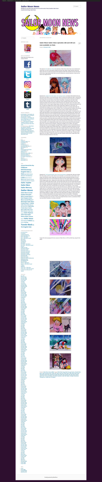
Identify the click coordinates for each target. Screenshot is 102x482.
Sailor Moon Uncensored (25, 254)
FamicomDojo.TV (10, 0)
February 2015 (23, 414)
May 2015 (22, 410)
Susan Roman (24, 220)
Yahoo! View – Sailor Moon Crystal (27, 268)
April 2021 (23, 327)
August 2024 (23, 287)
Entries (23, 469)
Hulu (46, 68)
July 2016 (23, 394)
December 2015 (24, 402)
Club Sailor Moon (24, 232)
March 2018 (23, 370)
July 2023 (23, 298)
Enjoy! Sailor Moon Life (25, 235)
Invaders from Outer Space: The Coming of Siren (55, 95)
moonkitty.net (23, 241)
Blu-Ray (31, 165)
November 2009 (24, 461)
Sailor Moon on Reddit (25, 253)
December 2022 (24, 306)
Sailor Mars (25, 185)
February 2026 (23, 277)
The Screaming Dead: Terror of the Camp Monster (55, 174)
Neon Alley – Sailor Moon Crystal (27, 245)
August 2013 (23, 435)
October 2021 (23, 320)
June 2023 (23, 299)
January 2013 (23, 443)
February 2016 (23, 400)
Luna (22, 177)
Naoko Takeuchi (27, 179)
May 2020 (22, 340)
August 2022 (23, 308)
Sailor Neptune (28, 213)
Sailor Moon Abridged (25, 248)
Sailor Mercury (26, 187)
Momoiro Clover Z (28, 177)
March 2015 (23, 413)
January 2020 (23, 345)
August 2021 (23, 322)
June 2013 (23, 437)
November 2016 (24, 389)
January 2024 (23, 293)
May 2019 (22, 354)
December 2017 (24, 374)
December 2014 (24, 416)
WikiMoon (23, 266)
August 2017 (23, 379)
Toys (22, 157)
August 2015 (23, 407)
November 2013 (24, 431)
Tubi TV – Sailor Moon (25, 262)
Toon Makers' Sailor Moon (26, 156)
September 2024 (24, 286)
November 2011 (24, 455)
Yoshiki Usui (48, 377)
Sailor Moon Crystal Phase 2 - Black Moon (27, 199)
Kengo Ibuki (64, 372)
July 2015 (23, 408)
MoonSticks (23, 242)
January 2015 (23, 415)
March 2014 (23, 427)
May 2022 (22, 312)
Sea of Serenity (24, 261)
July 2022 (23, 309)
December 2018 (24, 360)
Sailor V (22, 218)
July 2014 (23, 422)
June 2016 (23, 395)
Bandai (27, 165)
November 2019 (24, 347)
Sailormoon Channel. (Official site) (27, 258)
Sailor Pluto (24, 214)
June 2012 (23, 451)
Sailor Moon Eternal (26, 204)
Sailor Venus (28, 218)
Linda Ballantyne (28, 175)
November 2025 (24, 279)
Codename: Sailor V (24, 141)
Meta (22, 148)
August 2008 (23, 462)
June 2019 (23, 353)
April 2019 (23, 355)
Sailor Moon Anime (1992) (48, 372)
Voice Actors (23, 160)
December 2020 (24, 332)
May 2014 (22, 424)
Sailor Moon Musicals (25, 155)
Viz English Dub (26, 227)
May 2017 (22, 382)
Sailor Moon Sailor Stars (74, 373)
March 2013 (23, 441)
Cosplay (22, 143)
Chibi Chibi (60, 372)
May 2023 (22, 300)
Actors (22, 140)
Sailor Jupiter (26, 183)
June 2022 (23, 311)
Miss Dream (23, 239)
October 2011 (23, 456)
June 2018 (23, 367)
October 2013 (23, 433)
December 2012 (24, 444)
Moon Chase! (23, 240)
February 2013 (23, 442)
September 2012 (24, 448)
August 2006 (23, 463)
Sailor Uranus (29, 216)
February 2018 (23, 372)
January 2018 (23, 373)
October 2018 (23, 362)
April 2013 (23, 440)
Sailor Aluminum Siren (46, 373)
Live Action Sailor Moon (25, 146)
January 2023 (23, 305)
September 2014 (24, 420)
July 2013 (23, 436)
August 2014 (23, 421)
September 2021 (24, 321)
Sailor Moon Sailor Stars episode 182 (47, 374)
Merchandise (23, 147)
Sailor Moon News (25, 0)
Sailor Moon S (25, 208)
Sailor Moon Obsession (25, 252)
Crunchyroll (23, 233)
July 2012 (23, 450)
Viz (33, 224)
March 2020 (23, 342)
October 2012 (23, 447)
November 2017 (24, 375)
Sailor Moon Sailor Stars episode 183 (62, 374)
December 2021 (24, 318)
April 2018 (23, 369)
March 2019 (23, 356)
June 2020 (23, 339)
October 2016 (23, 390)
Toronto (26, 222)
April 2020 (23, 341)
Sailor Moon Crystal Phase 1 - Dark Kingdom (27, 196)
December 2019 (24, 346)
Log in (22, 468)
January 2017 (23, 387)
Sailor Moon (66, 373)
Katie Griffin (26, 174)
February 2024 (23, 292)
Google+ (27, 99)
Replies (53, 377)
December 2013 (24, 430)
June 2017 (23, 381)
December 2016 (24, 388)
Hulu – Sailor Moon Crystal (26, 238)
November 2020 (24, 333)
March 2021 (23, 328)
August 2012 (23, 449)
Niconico (22, 246)
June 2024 (23, 288)
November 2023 (24, 295)
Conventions (23, 142)
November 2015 (24, 403)
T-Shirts (29, 220)
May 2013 (22, 438)
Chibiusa (24, 167)
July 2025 (23, 281)
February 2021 (23, 329)
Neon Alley (51, 68)
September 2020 (24, 335)
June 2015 (23, 409)
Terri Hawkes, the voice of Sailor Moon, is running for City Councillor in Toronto (27, 115)
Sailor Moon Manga (24, 154)
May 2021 (22, 326)
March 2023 (23, 302)
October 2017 (23, 376)
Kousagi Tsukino (71, 372)
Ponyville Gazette (18, 0)
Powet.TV (4, 0)
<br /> (47, 250)
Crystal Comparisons (25, 234)
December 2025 (24, 278)
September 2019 (24, 349)
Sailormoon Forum (24, 259)
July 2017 (23, 380)
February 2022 (23, 315)
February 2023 (23, 304)
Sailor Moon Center (24, 249)
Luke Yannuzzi (23, 114)
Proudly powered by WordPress (51, 477)
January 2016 (23, 401)
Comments (24, 470)
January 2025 (23, 284)
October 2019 (23, 348)
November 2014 (24, 417)
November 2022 (24, 307)
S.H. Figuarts (31, 180)
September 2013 (24, 434)
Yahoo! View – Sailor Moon (26, 267)
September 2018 (24, 363)
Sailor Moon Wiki (24, 255)
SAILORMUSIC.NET (24, 260)
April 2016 (23, 397)
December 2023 (24, 294)
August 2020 (23, 336)
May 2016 (22, 396)
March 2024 (23, 291)
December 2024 (24, 285)
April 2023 (23, 301)
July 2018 (23, 366)
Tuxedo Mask (26, 225)
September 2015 (24, 406)
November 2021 (24, 319)
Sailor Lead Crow (60, 373)
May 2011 (22, 458)
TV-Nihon (22, 265)
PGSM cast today (24, 247)
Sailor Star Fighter (66, 375)
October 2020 (23, 334)
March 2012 (23, 454)
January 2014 (23, 429)
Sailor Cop (54, 373)
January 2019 (23, 359)
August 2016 (23, 393)
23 (79, 43)
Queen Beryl (26, 180)
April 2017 (23, 383)
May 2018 (22, 368)
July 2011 (23, 457)
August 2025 (23, 280)
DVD (31, 172)
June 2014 (23, 423)
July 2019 (23, 352)
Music (22, 179)
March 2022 (23, 314)
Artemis (23, 165)
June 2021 (23, 325)
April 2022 (23, 313)
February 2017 (23, 386)
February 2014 (23, 428)
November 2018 (24, 361)
